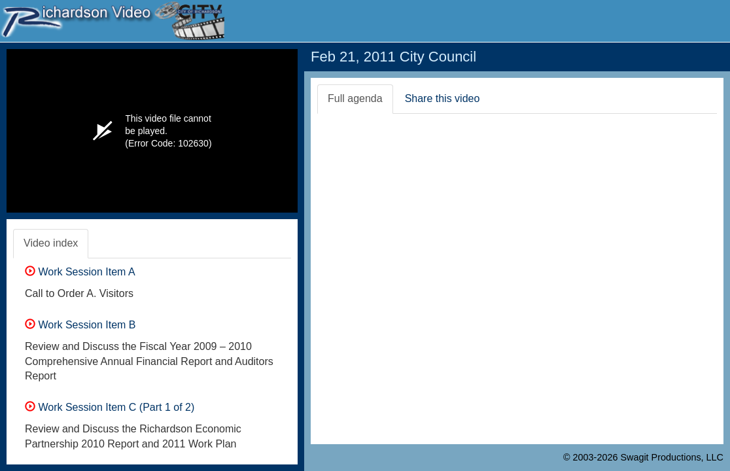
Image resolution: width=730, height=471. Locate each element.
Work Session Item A (80, 271)
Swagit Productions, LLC (671, 457)
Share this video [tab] (442, 98)
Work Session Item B (80, 324)
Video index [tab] (51, 243)
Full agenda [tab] (355, 98)
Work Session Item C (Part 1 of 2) (109, 407)
